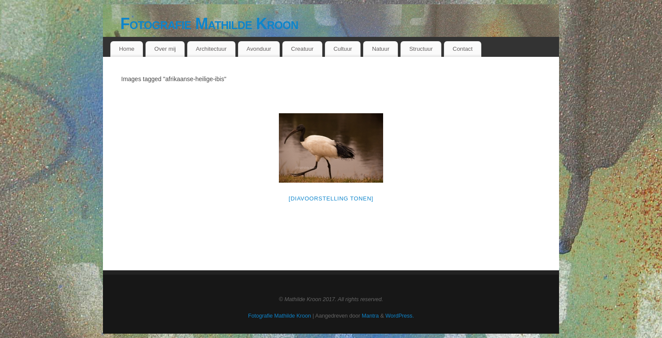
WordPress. (399, 316)
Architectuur (211, 49)
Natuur (380, 49)
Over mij (165, 49)
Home (126, 49)
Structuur (421, 49)
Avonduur (259, 49)
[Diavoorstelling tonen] (331, 198)
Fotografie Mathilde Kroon (209, 24)
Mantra (370, 316)
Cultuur (343, 49)
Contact (463, 49)
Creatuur (302, 49)
